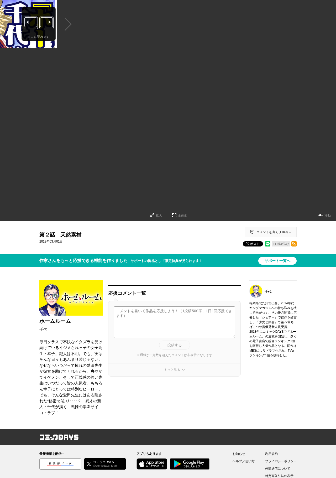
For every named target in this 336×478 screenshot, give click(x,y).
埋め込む (283, 243)
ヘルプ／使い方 (244, 461)
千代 (43, 329)
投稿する (174, 345)
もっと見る (172, 370)
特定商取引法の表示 (279, 476)
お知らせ (239, 454)
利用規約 (271, 454)
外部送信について (277, 468)
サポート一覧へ (277, 261)
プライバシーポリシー (281, 461)
